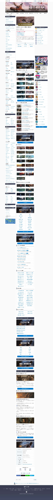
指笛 (11, 202)
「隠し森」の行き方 (20, 311)
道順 (20, 217)
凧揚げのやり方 (21, 300)
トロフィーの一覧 (29, 292)
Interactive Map (48, 488)
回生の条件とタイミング (30, 274)
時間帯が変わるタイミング (29, 300)
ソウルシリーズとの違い (9, 173)
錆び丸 (11, 199)
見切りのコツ (12, 132)
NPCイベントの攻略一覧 (20, 35)
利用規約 (25, 488)
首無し (6, 112)
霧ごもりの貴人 (13, 85)
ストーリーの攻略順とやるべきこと (21, 247)
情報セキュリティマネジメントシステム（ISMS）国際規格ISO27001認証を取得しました (27, 483)
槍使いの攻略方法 (29, 305)
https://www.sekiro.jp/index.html (27, 464)
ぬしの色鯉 (7, 150)
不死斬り (12, 191)
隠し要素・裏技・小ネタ (30, 302)
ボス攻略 (17, 13)
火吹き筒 (21, 349)
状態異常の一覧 (13, 138)
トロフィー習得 (13, 147)
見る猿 (6, 76)
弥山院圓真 (7, 106)
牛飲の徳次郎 (7, 85)
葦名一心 (12, 91)
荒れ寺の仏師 (20, 229)
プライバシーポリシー (30, 488)
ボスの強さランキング (21, 302)
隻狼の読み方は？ (8, 175)
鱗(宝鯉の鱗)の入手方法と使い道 (21, 330)
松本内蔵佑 (12, 67)
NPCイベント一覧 (25, 231)
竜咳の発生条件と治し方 (21, 281)
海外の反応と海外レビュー (25, 388)
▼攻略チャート (19, 44)
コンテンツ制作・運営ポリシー (19, 488)
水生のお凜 (7, 86)
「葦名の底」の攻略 (39, 38)
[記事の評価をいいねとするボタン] (25, 469)
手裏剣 (21, 347)
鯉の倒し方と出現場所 (30, 297)
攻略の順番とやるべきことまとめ (41, 28)
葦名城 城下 (7, 33)
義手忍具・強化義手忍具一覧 (25, 356)
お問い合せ (43, 488)
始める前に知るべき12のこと (9, 170)
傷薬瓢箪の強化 (8, 138)
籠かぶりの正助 (30, 227)
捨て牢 (6, 38)
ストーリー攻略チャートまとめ (25, 100)
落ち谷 (6, 41)
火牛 (6, 67)
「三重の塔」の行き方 (30, 313)
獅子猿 (11, 80)
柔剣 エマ (7, 91)
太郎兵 (11, 157)
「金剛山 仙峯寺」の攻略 (40, 40)
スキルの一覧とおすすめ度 (20, 261)
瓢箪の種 (45, 13)
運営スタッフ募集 (11, 488)
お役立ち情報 (22, 13)
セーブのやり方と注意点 (21, 274)
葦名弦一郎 (12, 68)
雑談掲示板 (7, 19)
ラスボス (12, 100)
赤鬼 (11, 62)
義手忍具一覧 (31, 13)
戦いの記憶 (12, 150)
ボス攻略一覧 (25, 202)
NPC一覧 (26, 13)
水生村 (11, 160)
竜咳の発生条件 (8, 131)
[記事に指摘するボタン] (30, 469)
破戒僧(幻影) (12, 86)
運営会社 (7, 488)
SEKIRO (7, 217)
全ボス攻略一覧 (39, 33)
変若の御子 (29, 222)
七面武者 (12, 112)
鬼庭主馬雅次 (7, 100)
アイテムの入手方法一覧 (40, 43)
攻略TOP (8, 13)
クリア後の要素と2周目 (21, 290)
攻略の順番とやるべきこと (21, 32)
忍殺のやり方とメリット (21, 279)
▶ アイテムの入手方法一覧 (25, 124)
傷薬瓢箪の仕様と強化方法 (20, 333)
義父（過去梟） (8, 109)
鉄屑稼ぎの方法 (8, 147)
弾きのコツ (7, 132)
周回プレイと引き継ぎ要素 (29, 290)
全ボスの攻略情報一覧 (25, 142)
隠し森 (6, 160)
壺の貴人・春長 (21, 219)
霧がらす (21, 352)
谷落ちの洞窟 (12, 153)
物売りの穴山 (12, 120)
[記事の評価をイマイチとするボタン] (20, 469)
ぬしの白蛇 (7, 80)
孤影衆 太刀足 (12, 71)
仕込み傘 (7, 199)
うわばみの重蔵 (13, 106)
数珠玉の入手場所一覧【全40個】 (21, 328)
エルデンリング (8, 210)
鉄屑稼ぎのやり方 (21, 295)
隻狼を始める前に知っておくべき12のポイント (25, 437)
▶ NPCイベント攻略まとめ (25, 120)
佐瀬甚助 (7, 68)
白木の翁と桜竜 (13, 97)
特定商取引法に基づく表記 (37, 488)
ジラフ (11, 79)
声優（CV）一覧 (8, 180)
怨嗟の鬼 (7, 103)
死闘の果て (12, 156)
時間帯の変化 (7, 157)
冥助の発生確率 (13, 131)
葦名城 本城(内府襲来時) (9, 48)
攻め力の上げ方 (30, 281)
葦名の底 (7, 43)
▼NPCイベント (31, 44)
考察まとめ (20, 284)
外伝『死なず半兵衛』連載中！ (10, 21)
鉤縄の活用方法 (8, 135)
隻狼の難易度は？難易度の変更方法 (10, 165)
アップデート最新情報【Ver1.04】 (21, 253)
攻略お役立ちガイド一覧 (25, 243)
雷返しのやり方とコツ (21, 286)
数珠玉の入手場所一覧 (39, 35)
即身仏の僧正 (29, 224)
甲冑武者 (7, 74)
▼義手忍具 (31, 46)
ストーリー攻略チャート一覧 (40, 30)
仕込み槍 (30, 352)
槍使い (6, 159)
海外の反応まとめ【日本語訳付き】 (21, 250)
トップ (4, 488)
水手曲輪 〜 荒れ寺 (8, 31)
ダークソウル (7, 212)
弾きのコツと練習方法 (30, 276)
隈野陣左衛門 (29, 217)
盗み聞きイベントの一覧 (21, 307)
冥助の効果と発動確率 (30, 279)
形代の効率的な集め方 (21, 297)
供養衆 (21, 214)
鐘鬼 (6, 191)
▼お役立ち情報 (19, 46)
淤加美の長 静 (7, 97)
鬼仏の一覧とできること (21, 276)
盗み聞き (12, 159)
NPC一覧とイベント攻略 (20, 267)
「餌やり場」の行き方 (21, 313)
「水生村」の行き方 (29, 311)
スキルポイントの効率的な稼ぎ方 (21, 264)
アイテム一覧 (36, 13)
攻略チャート (12, 13)
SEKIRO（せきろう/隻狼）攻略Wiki (14, 10)
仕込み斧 (30, 349)
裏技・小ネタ (7, 156)
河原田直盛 (7, 62)
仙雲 (11, 74)
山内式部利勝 (7, 71)
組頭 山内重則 (7, 59)
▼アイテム (25, 46)
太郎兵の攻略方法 (21, 305)
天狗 (29, 214)
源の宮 (6, 46)
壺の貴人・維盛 (30, 219)
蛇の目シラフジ (8, 79)
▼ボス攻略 (25, 44)
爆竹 (29, 347)
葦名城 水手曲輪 (8, 36)
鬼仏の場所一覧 (13, 129)
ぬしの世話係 (20, 224)
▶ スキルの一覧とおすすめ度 (26, 128)
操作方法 (12, 135)
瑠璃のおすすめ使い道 (30, 295)
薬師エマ (30, 229)
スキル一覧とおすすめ (21, 292)
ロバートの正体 (30, 284)
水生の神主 (20, 222)
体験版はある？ (8, 168)
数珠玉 (40, 13)
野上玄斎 (21, 227)
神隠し (6, 202)
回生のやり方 (7, 129)
